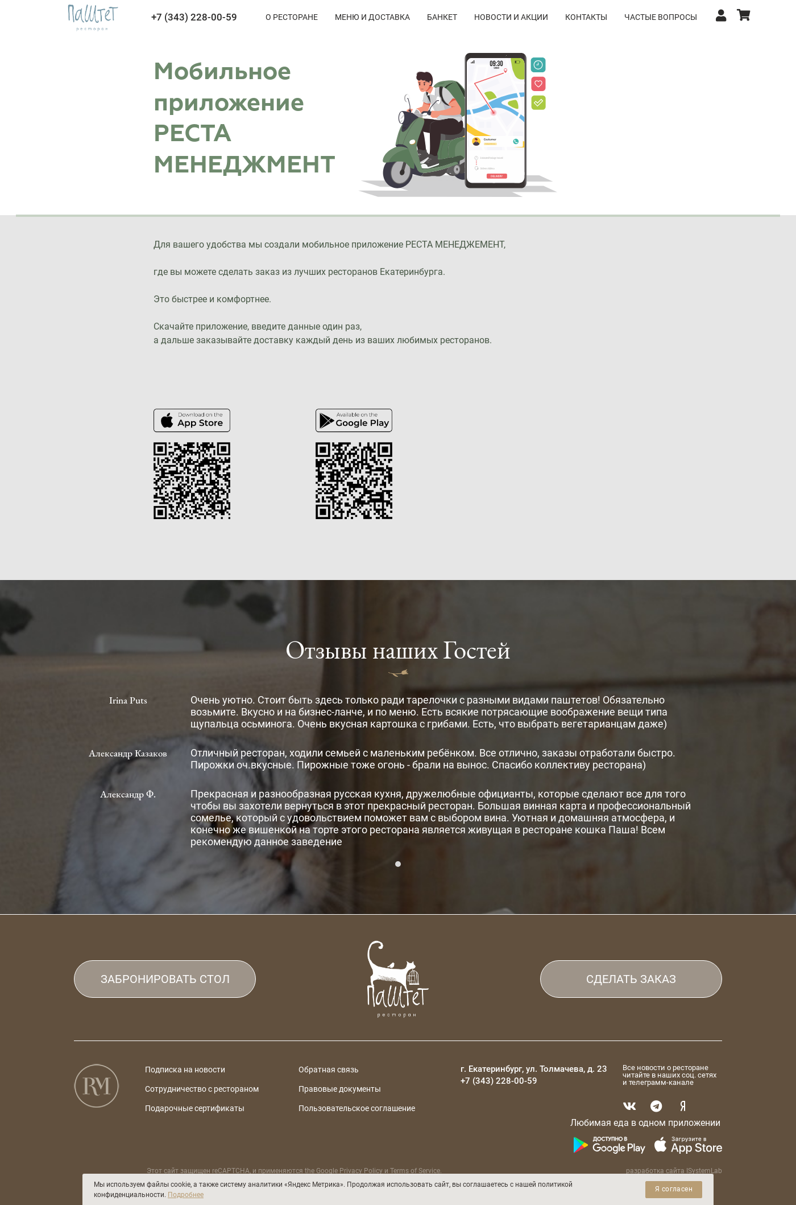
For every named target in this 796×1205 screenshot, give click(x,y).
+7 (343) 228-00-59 (194, 17)
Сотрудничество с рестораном (202, 1085)
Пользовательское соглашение (356, 1104)
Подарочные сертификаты (194, 1104)
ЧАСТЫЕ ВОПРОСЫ (660, 17)
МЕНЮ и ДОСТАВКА (372, 17)
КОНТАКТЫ (586, 17)
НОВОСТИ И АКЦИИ (511, 17)
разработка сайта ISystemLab (674, 1167)
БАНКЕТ (442, 17)
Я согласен (674, 1189)
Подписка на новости (185, 1066)
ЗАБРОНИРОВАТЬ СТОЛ (165, 975)
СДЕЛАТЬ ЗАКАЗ (631, 975)
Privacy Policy (361, 1167)
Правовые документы (339, 1085)
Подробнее (186, 1195)
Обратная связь (328, 1066)
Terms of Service (415, 1167)
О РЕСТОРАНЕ (292, 17)
